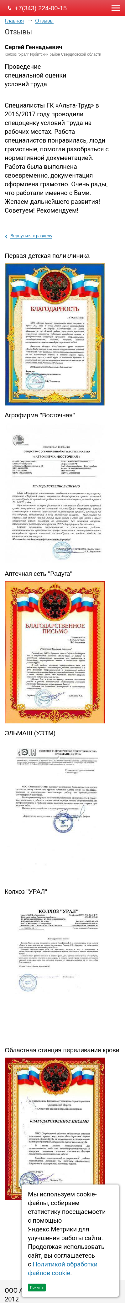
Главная (14, 20)
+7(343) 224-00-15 (41, 8)
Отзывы (44, 20)
